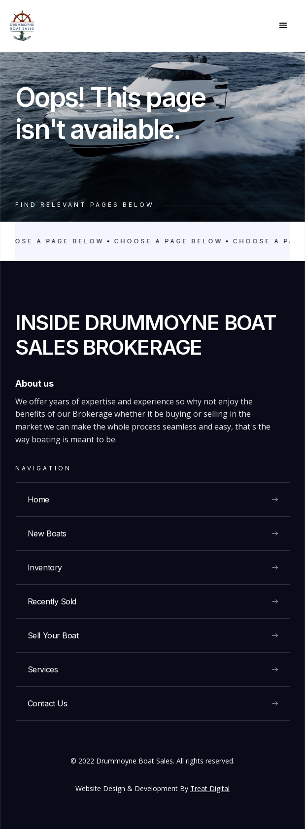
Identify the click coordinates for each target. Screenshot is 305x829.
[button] (283, 25)
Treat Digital (210, 788)
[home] (22, 26)
